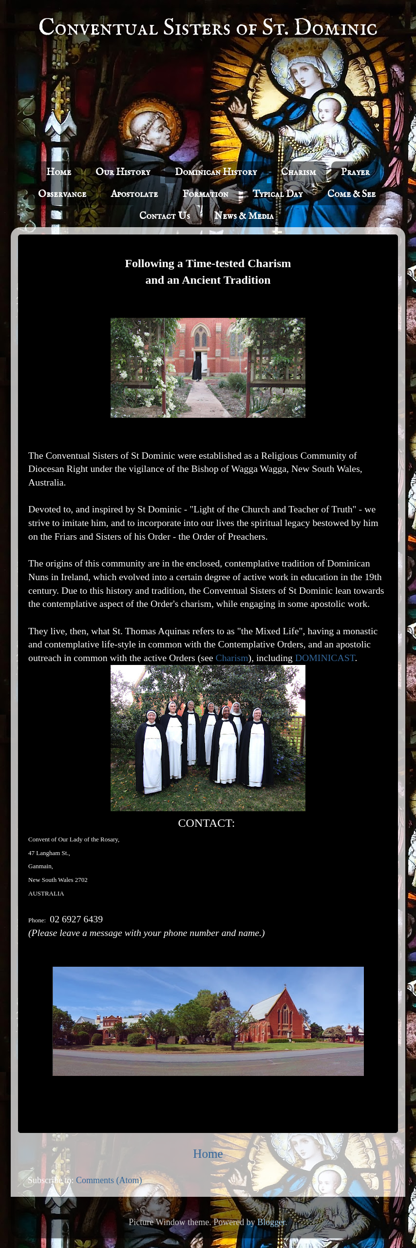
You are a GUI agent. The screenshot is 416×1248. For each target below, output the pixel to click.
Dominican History (216, 172)
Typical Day (278, 194)
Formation (205, 194)
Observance (62, 194)
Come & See (351, 194)
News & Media (244, 216)
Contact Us (164, 216)
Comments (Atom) (109, 1180)
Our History (122, 172)
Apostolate (134, 194)
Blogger (271, 1222)
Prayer (355, 172)
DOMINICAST (325, 657)
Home (58, 172)
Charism (298, 172)
